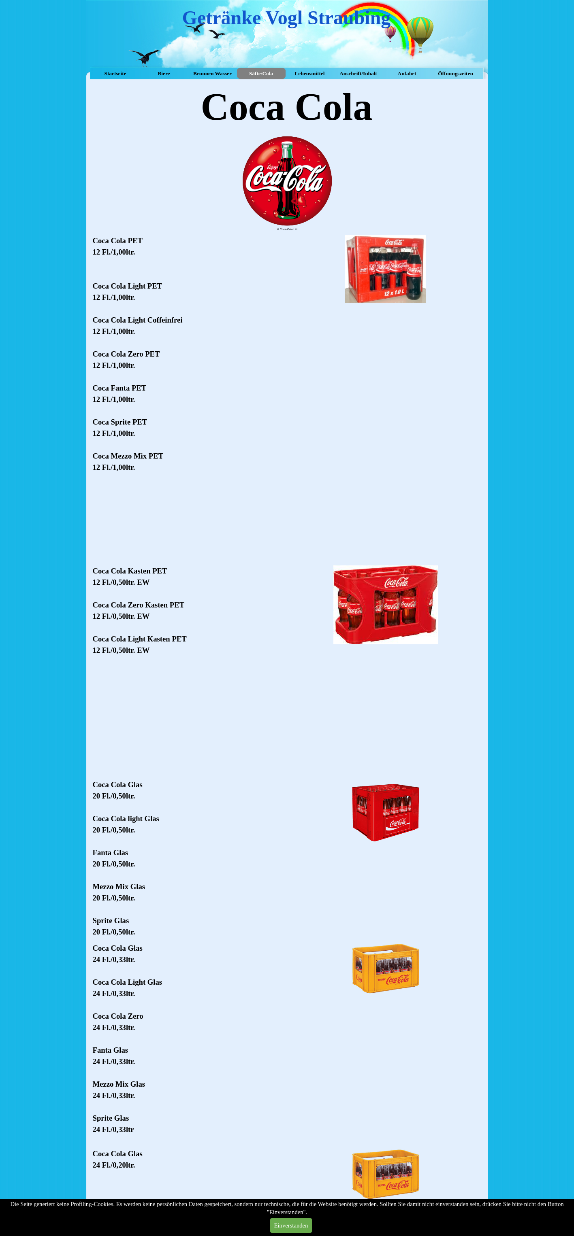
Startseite (115, 73)
